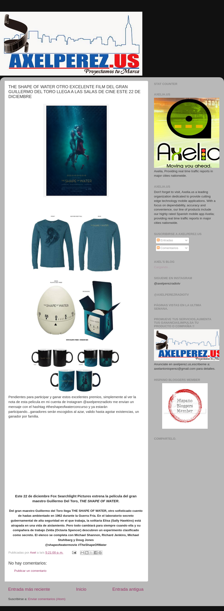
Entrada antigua (128, 589)
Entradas (165, 240)
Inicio (81, 589)
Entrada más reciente (29, 589)
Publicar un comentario (30, 570)
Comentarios (167, 248)
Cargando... (162, 267)
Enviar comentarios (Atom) (47, 599)
